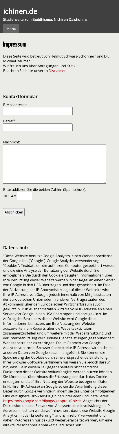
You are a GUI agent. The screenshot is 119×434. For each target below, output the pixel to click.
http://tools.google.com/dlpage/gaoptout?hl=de (42, 400)
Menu (11, 28)
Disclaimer (57, 70)
